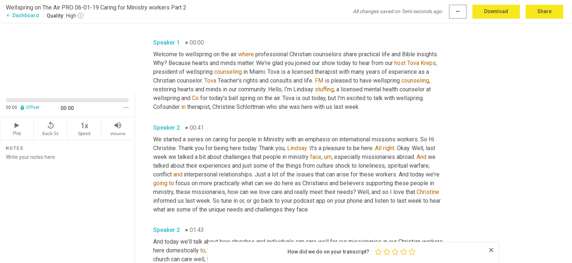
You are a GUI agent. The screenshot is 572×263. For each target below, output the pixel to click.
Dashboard (22, 15)
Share (544, 11)
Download (496, 11)
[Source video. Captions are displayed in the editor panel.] (67, 57)
